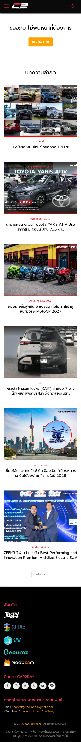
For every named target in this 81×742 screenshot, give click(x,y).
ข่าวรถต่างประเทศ (40, 465)
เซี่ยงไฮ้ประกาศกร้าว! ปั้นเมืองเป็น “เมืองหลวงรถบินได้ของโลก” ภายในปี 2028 (40, 473)
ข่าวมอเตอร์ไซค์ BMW (40, 301)
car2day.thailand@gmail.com (33, 707)
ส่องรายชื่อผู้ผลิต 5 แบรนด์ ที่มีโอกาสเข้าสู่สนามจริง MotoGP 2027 (40, 309)
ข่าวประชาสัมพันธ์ (40, 547)
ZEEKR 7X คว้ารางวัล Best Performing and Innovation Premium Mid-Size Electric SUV (40, 555)
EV (40, 383)
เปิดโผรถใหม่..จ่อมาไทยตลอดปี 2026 (40, 147)
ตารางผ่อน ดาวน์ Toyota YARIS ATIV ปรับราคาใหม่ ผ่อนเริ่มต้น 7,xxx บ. (40, 227)
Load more (40, 574)
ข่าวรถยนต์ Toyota (40, 219)
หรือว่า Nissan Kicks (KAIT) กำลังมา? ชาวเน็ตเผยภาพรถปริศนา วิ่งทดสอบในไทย (41, 391)
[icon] (52, 686)
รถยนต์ (40, 141)
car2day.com (33, 724)
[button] (73, 6)
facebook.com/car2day (38, 711)
